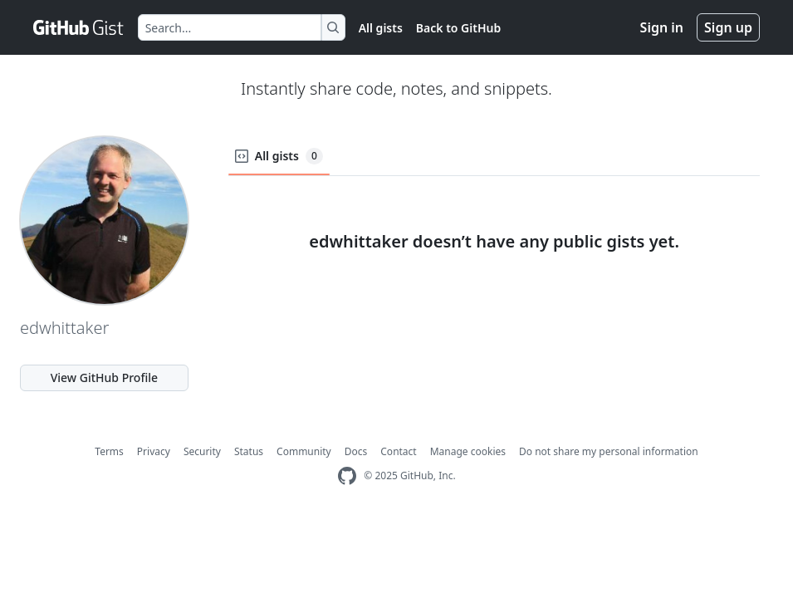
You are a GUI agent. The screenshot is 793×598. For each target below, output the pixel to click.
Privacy (153, 451)
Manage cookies (468, 451)
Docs (356, 451)
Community (304, 451)
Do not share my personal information (608, 451)
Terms (109, 451)
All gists (381, 28)
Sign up (728, 27)
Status (248, 451)
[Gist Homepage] (79, 27)
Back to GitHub (458, 28)
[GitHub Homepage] (347, 476)
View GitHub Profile (104, 377)
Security (202, 451)
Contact (398, 451)
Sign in (661, 27)
